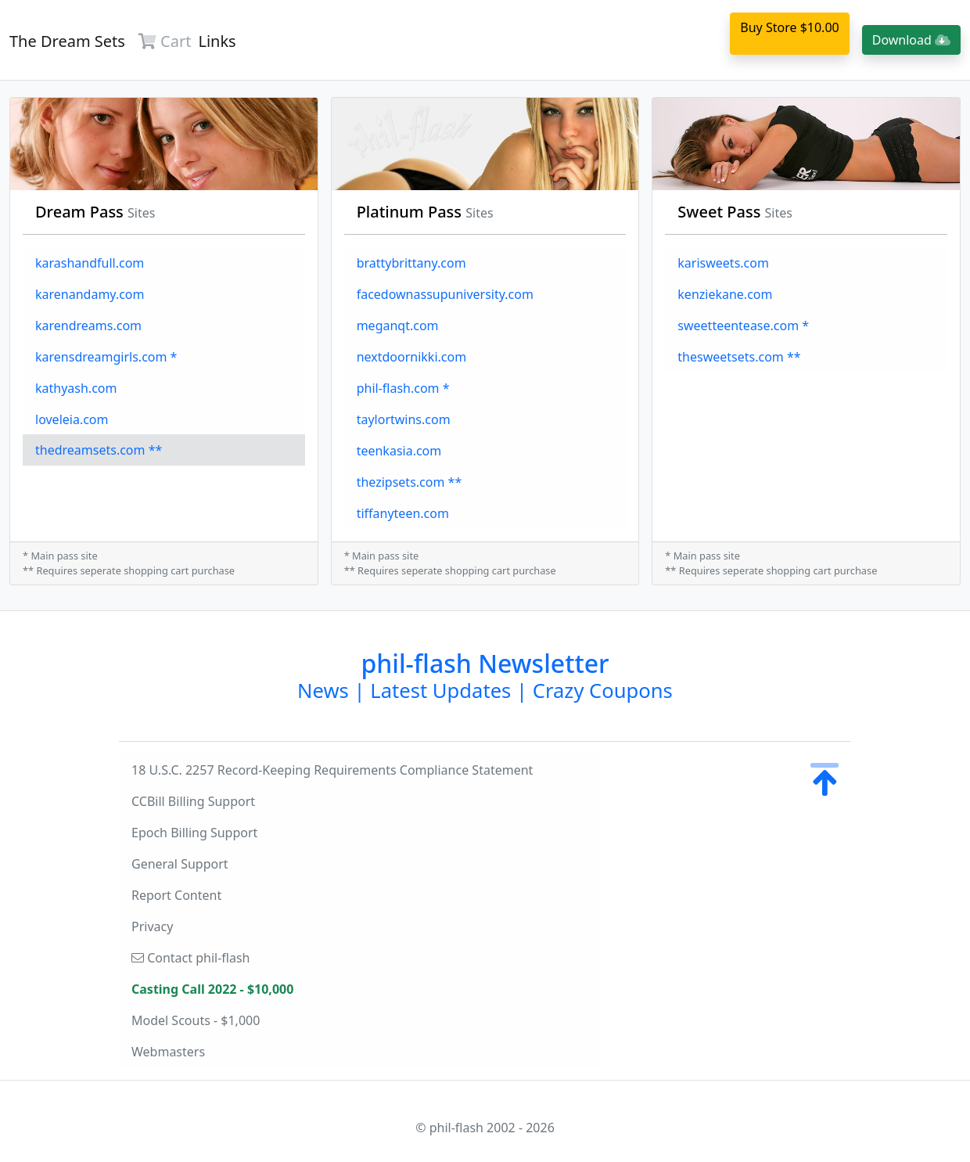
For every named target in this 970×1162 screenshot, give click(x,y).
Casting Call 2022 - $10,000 (212, 989)
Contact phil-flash (190, 957)
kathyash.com (76, 388)
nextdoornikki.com (411, 356)
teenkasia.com (399, 450)
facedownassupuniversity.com (445, 294)
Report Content (176, 895)
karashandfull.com (89, 263)
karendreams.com (88, 325)
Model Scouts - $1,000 (195, 1020)
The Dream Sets (67, 41)
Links (216, 41)
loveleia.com (72, 419)
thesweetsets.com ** (738, 356)
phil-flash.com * (403, 388)
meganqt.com (398, 325)
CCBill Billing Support (193, 801)
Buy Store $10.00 (789, 27)
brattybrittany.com (411, 263)
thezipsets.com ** (409, 482)
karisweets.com (723, 263)
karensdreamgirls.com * (106, 356)
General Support (179, 863)
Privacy (152, 926)
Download (911, 40)
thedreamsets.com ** (98, 450)
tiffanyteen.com (403, 513)
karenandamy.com (90, 294)
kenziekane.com (724, 294)
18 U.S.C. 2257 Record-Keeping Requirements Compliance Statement (332, 770)
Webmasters (168, 1051)
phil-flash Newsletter (485, 674)
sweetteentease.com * (743, 325)
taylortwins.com (404, 419)
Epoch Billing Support (194, 832)
